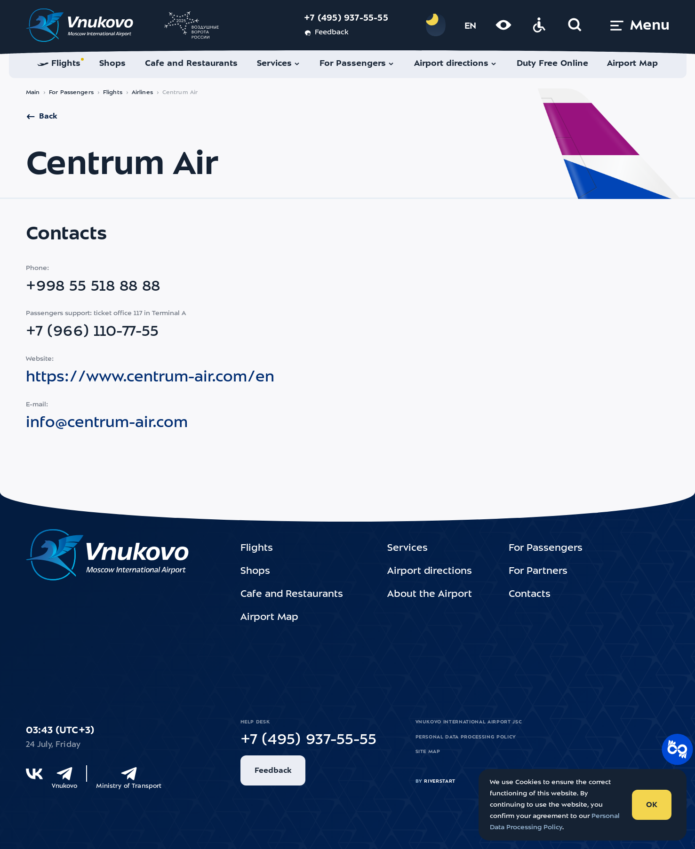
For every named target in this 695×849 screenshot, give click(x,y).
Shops (255, 571)
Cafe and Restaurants (291, 594)
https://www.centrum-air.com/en (150, 377)
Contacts (530, 594)
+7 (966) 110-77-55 (92, 332)
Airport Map (269, 617)
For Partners (538, 571)
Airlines (142, 92)
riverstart (439, 781)
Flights (112, 92)
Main (33, 92)
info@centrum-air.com (107, 423)
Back (41, 116)
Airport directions (429, 571)
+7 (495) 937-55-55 (346, 18)
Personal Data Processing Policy (465, 737)
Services (407, 548)
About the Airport (429, 594)
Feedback (326, 33)
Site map (427, 751)
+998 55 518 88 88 (93, 286)
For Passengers (71, 92)
